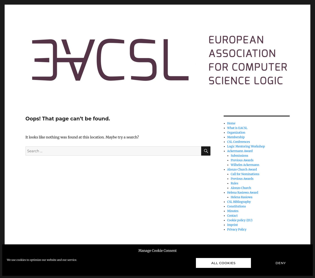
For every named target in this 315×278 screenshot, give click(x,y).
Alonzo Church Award (242, 169)
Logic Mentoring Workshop (246, 146)
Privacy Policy (237, 229)
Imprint (232, 225)
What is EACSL (237, 128)
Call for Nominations (245, 174)
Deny (281, 263)
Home (231, 123)
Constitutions (236, 206)
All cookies (223, 263)
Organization (236, 132)
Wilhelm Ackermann (245, 165)
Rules (234, 183)
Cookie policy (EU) (239, 220)
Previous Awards (242, 160)
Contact (232, 216)
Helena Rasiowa (241, 197)
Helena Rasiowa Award (242, 192)
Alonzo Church (241, 188)
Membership (236, 137)
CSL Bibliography (239, 202)
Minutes (233, 211)
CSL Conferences (238, 142)
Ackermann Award (240, 151)
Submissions (239, 156)
